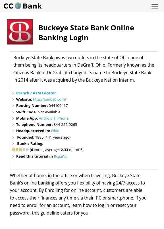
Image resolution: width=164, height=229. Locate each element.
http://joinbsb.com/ (49, 99)
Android (46, 118)
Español (61, 156)
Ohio (55, 130)
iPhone (62, 118)
